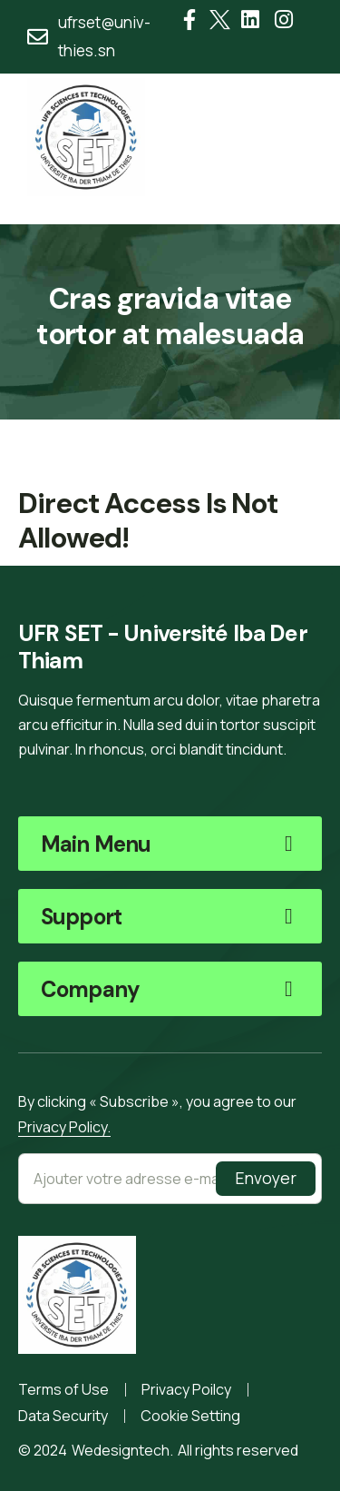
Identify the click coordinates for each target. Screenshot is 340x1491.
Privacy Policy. (64, 1127)
